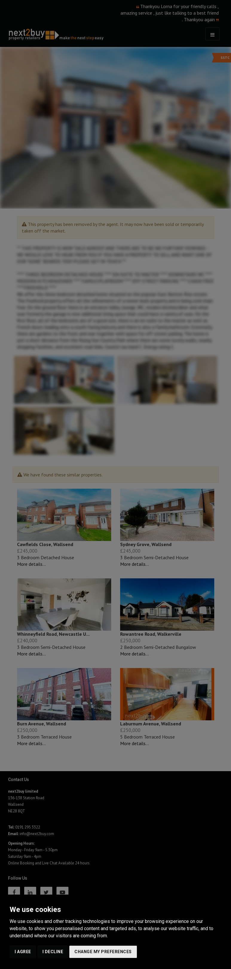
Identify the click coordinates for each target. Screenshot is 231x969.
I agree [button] (23, 951)
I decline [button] (52, 951)
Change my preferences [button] (103, 951)
